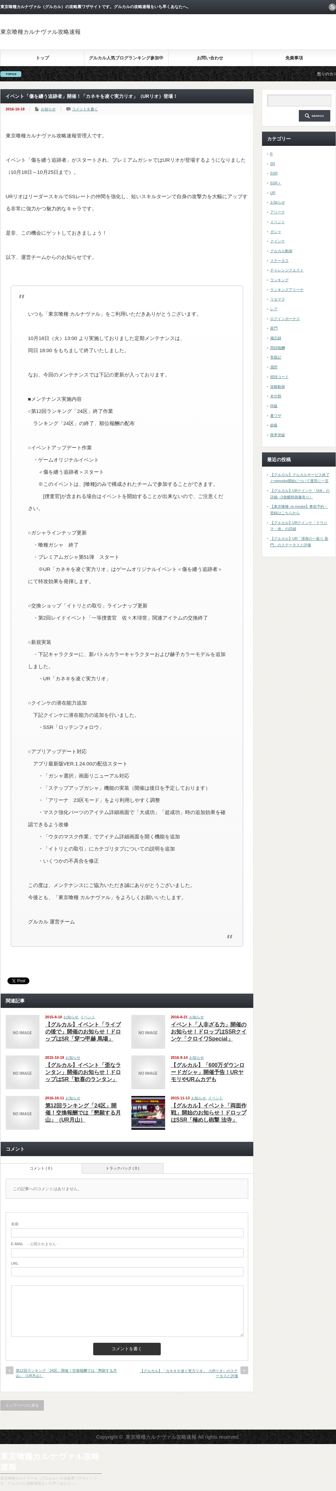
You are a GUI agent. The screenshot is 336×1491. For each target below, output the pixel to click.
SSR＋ (276, 183)
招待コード (279, 377)
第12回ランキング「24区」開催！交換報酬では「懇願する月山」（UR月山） (83, 1113)
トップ (42, 57)
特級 (274, 406)
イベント (87, 1017)
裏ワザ (275, 416)
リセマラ (277, 299)
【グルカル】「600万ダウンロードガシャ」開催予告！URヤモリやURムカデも (208, 1072)
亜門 (274, 328)
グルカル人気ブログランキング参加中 (126, 57)
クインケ (277, 241)
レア (274, 309)
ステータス (279, 261)
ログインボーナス (285, 319)
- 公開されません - (34, 1244)
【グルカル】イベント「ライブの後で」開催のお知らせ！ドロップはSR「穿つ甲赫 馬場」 (83, 1032)
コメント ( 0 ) (41, 1168)
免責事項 (294, 57)
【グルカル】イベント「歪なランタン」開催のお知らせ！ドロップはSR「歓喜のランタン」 (83, 1072)
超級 (274, 425)
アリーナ (277, 212)
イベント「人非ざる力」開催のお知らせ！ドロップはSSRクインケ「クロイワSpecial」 (209, 1032)
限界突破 (277, 435)
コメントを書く (85, 109)
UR (273, 193)
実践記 (275, 357)
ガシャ (275, 232)
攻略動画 (277, 387)
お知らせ (48, 109)
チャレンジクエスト (287, 270)
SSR (274, 173)
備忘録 (275, 338)
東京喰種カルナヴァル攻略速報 (40, 32)
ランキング (279, 280)
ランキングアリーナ (287, 290)
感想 (274, 367)
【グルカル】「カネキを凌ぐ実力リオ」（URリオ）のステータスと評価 (189, 1373)
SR (272, 164)
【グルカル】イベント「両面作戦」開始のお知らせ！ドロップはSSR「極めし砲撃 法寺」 (209, 1113)
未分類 (275, 396)
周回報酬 (277, 348)
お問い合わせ (210, 57)
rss (332, 7)
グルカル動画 (281, 251)
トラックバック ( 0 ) (122, 1168)
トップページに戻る (22, 1405)
